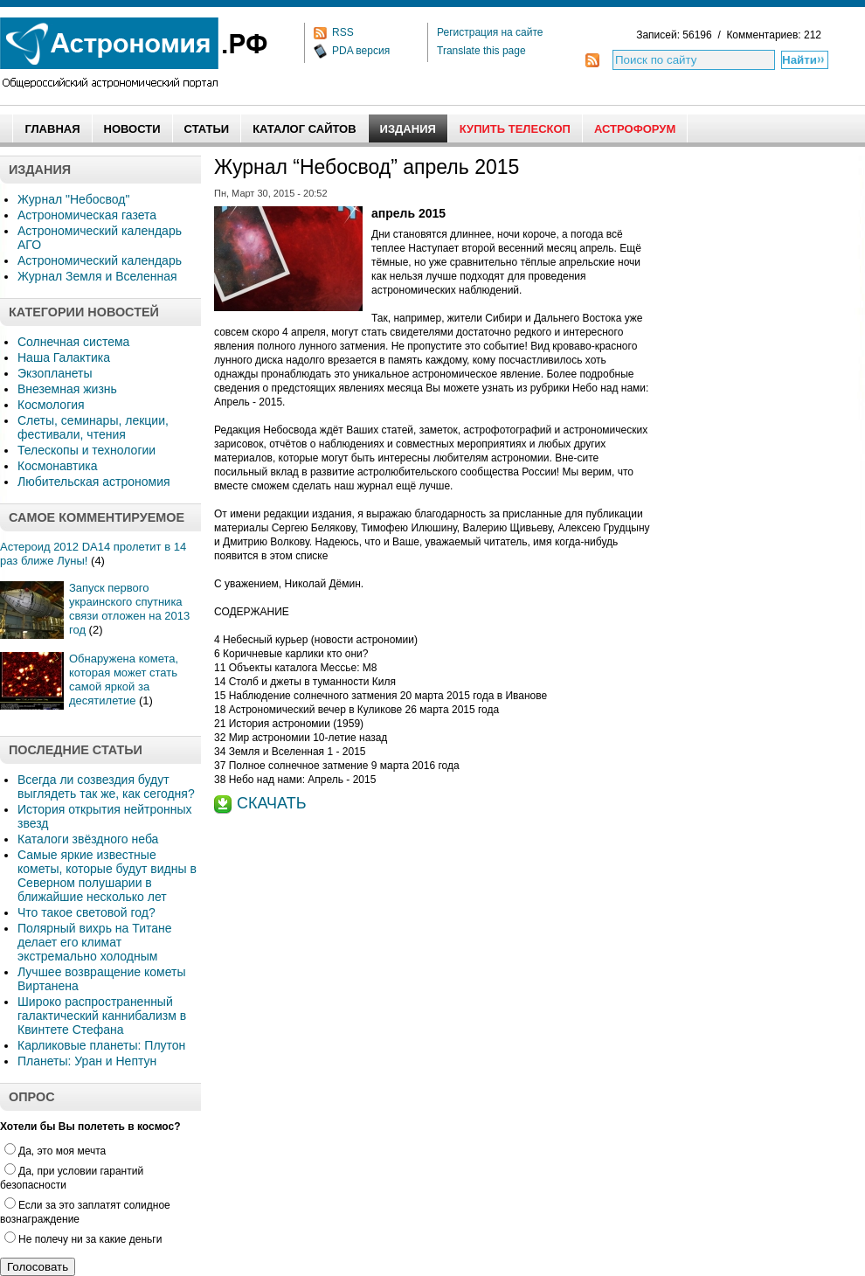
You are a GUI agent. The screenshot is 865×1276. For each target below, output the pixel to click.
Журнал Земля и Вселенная (97, 276)
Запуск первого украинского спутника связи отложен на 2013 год (129, 608)
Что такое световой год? (86, 912)
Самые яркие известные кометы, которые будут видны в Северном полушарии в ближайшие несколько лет (107, 876)
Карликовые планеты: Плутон (101, 1045)
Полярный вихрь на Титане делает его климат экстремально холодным (94, 942)
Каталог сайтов (304, 128)
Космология (51, 405)
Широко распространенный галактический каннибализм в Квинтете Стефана (101, 1016)
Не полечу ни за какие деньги (83, 1239)
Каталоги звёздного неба (87, 839)
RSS (343, 32)
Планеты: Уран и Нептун (86, 1061)
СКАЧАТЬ (272, 803)
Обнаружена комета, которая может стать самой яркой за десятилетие (123, 679)
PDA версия (361, 51)
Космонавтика (57, 466)
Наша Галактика (63, 357)
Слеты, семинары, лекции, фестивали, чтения (93, 427)
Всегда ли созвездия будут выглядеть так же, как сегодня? (106, 787)
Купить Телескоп (515, 128)
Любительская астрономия (93, 482)
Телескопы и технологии (86, 450)
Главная (52, 128)
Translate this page (481, 51)
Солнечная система (73, 342)
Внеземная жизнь (67, 389)
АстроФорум (634, 128)
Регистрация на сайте (490, 32)
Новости (132, 128)
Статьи (207, 128)
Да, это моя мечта (55, 1151)
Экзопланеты (54, 373)
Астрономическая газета (86, 215)
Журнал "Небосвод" (73, 199)
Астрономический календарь (99, 260)
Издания (408, 128)
